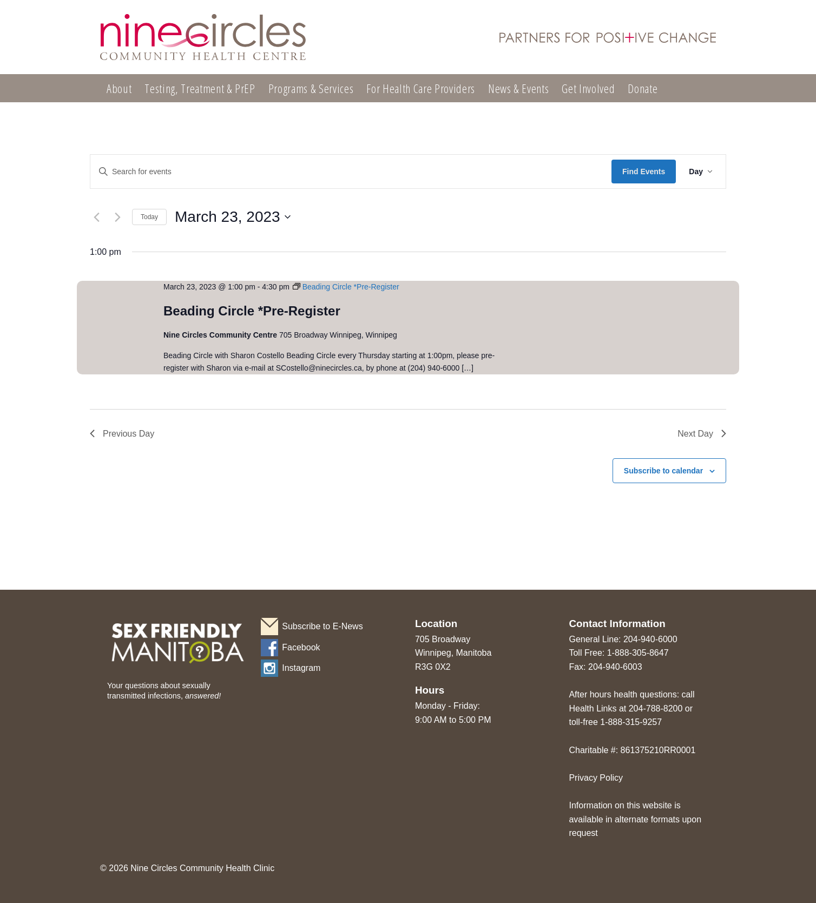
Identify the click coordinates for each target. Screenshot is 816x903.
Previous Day (122, 433)
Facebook (301, 647)
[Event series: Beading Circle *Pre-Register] (346, 286)
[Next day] (117, 216)
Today (149, 217)
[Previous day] (96, 216)
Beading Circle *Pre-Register (251, 311)
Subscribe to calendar (663, 470)
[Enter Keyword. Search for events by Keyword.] (350, 172)
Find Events (643, 171)
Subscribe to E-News (322, 626)
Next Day (701, 433)
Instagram (301, 668)
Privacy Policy (596, 777)
